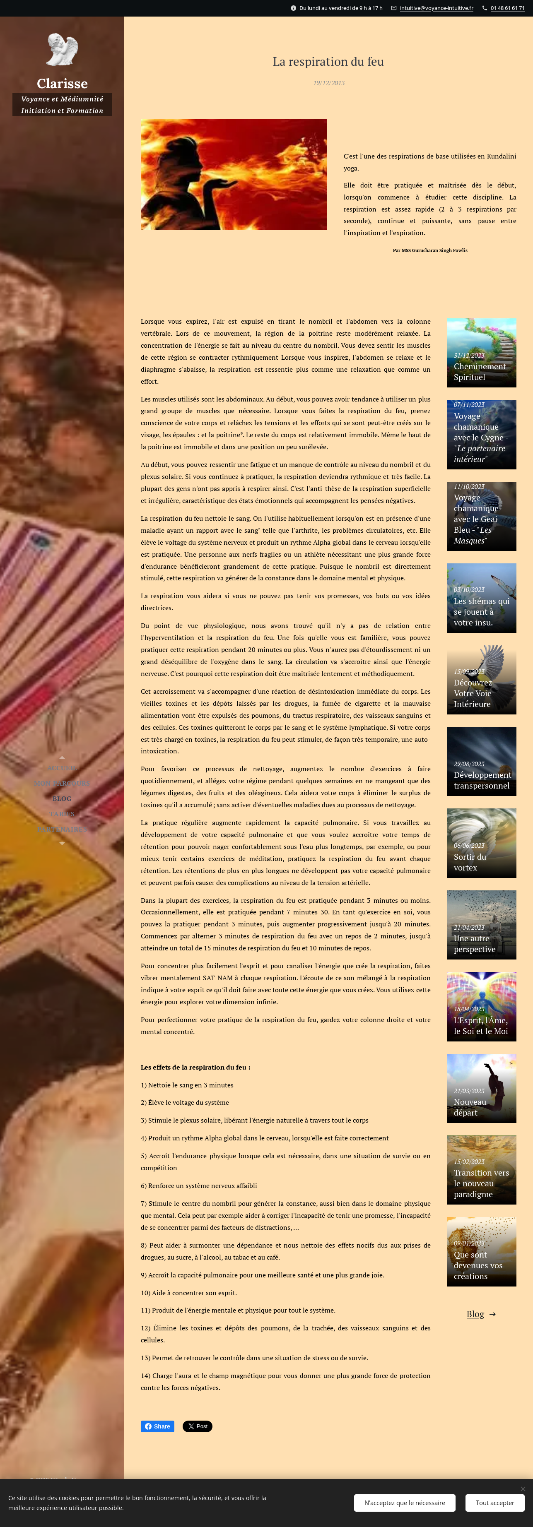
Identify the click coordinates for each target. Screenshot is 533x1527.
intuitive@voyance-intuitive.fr (436, 8)
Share (157, 1426)
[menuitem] (62, 768)
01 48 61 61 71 (508, 8)
